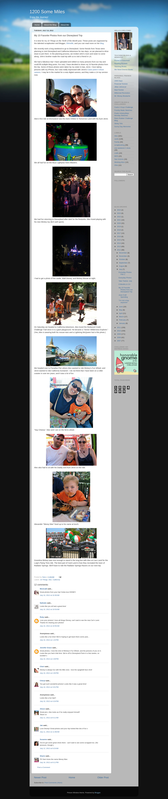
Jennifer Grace (46, 648)
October (122, 259)
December (123, 253)
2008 (119, 337)
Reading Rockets (120, 63)
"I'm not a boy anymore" (124, 301)
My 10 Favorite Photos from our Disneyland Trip (126, 290)
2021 (119, 220)
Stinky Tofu (118, 123)
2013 (119, 246)
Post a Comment (43, 767)
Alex (50, 580)
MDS (116, 156)
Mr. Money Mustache (122, 96)
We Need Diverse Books (123, 70)
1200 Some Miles (47, 11)
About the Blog (50, 25)
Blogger (97, 793)
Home (37, 25)
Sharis (42, 756)
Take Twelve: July (125, 281)
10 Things (44, 580)
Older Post (103, 777)
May (121, 310)
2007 (119, 341)
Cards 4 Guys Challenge (123, 107)
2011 (119, 327)
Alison (42, 709)
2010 (119, 331)
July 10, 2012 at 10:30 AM (49, 595)
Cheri (42, 666)
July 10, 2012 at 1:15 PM (49, 640)
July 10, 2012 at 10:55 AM (49, 626)
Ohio (116, 165)
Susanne (43, 739)
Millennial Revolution (122, 93)
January (122, 323)
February (122, 320)
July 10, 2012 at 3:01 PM (49, 687)
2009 (119, 334)
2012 (119, 250)
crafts (116, 153)
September (123, 263)
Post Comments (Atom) (53, 783)
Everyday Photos (125, 278)
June (121, 307)
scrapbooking (119, 145)
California (56, 580)
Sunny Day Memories (122, 127)
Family (116, 142)
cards (116, 139)
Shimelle (69, 43)
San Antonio (119, 159)
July (121, 269)
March (121, 317)
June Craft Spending (123, 296)
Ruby (42, 617)
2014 (119, 243)
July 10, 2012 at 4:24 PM (49, 701)
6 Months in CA (124, 284)
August (122, 266)
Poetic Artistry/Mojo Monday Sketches (121, 114)
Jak (41, 725)
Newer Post (40, 777)
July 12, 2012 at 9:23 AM (49, 748)
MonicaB (43, 589)
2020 (119, 223)
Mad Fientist (119, 90)
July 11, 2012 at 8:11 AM (49, 718)
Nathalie (43, 603)
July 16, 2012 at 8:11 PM (49, 762)
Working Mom (119, 162)
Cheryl (42, 681)
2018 (119, 230)
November (123, 256)
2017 (119, 233)
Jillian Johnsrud (120, 87)
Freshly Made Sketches (123, 110)
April (121, 313)
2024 (119, 210)
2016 (119, 236)
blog (102, 43)
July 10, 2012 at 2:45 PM (49, 673)
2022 (119, 217)
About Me (65, 25)
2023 (119, 213)
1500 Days (118, 81)
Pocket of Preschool (122, 60)
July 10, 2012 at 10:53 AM (49, 609)
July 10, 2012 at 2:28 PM (49, 659)
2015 (119, 240)
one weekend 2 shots (122, 148)
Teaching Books (120, 66)
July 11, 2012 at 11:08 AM (49, 732)
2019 (119, 226)
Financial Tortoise (121, 84)
